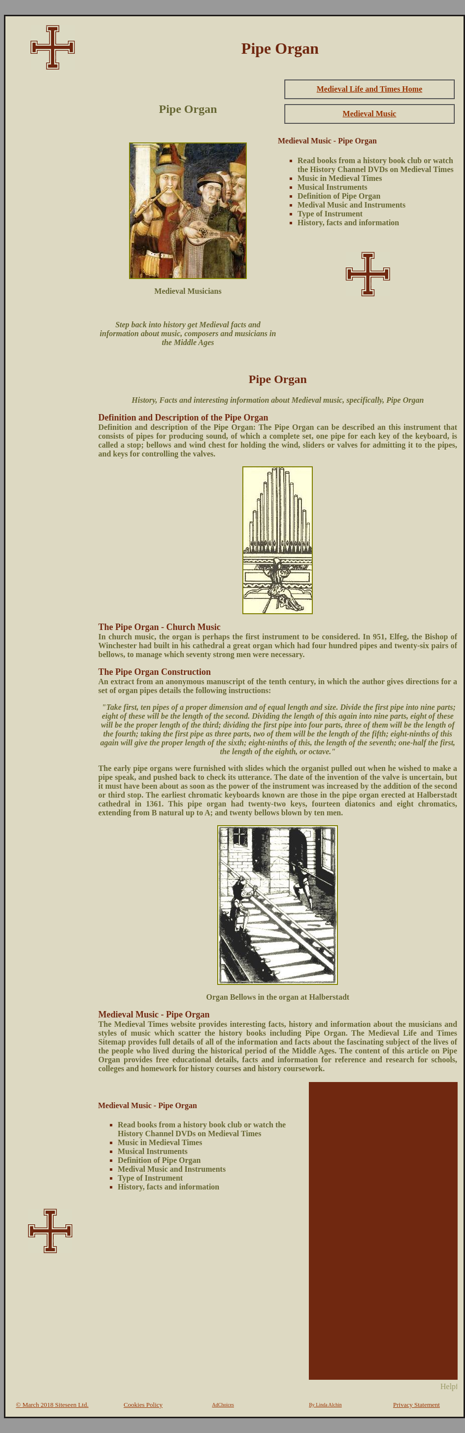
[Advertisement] (50, 225)
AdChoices (223, 1404)
